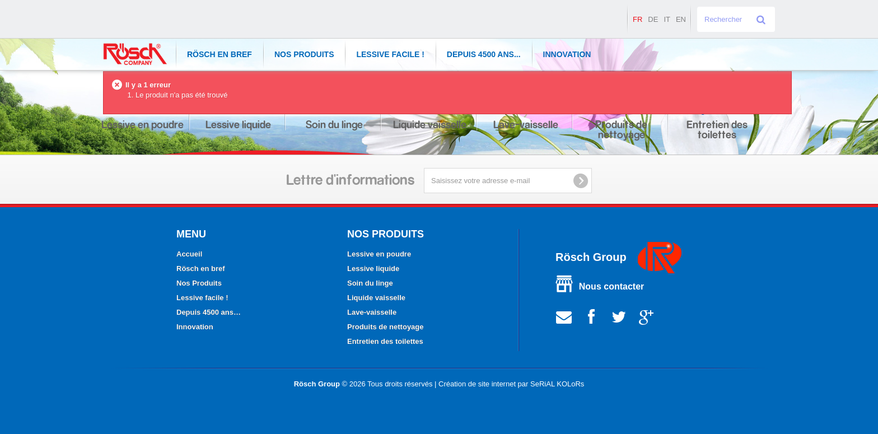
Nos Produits (304, 54)
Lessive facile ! (390, 54)
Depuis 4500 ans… (208, 312)
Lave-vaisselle (371, 312)
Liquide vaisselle (376, 297)
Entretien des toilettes (385, 341)
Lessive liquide (373, 268)
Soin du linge (370, 283)
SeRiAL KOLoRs (557, 384)
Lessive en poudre (379, 254)
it (667, 19)
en (681, 19)
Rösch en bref (219, 54)
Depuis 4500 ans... (484, 54)
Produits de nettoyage (385, 327)
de (653, 19)
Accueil (189, 254)
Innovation (567, 54)
